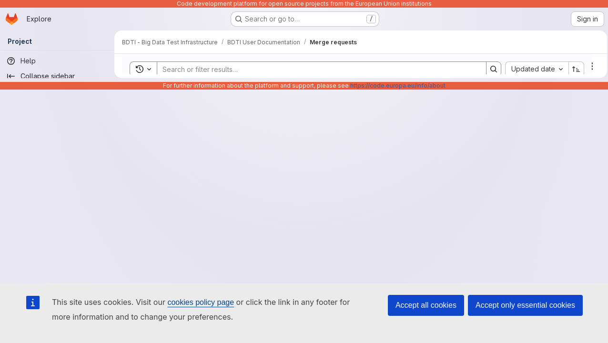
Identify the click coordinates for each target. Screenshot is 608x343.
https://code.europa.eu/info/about (398, 85)
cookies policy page (200, 302)
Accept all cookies (425, 305)
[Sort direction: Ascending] (573, 69)
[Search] (315, 69)
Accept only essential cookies (525, 305)
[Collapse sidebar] (57, 76)
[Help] (57, 61)
